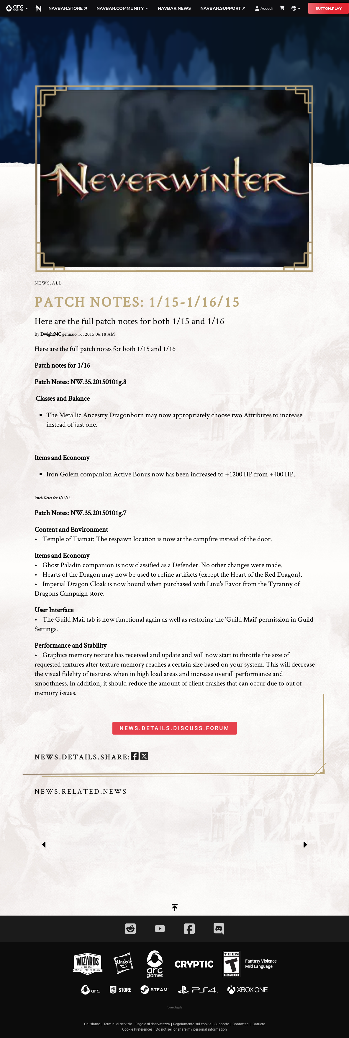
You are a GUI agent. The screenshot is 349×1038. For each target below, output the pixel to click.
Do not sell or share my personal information (191, 1029)
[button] (17, 8)
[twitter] (144, 757)
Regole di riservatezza (152, 1024)
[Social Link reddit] (130, 929)
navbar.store (67, 8)
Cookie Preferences (137, 1029)
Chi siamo (92, 1024)
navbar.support (222, 8)
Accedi (264, 8)
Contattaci (240, 1024)
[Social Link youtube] (160, 928)
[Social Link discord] (219, 929)
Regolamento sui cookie (192, 1024)
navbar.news (174, 8)
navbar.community (122, 8)
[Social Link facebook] (189, 929)
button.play (328, 8)
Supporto (221, 1024)
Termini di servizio (118, 1024)
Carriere (259, 1024)
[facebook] (135, 757)
